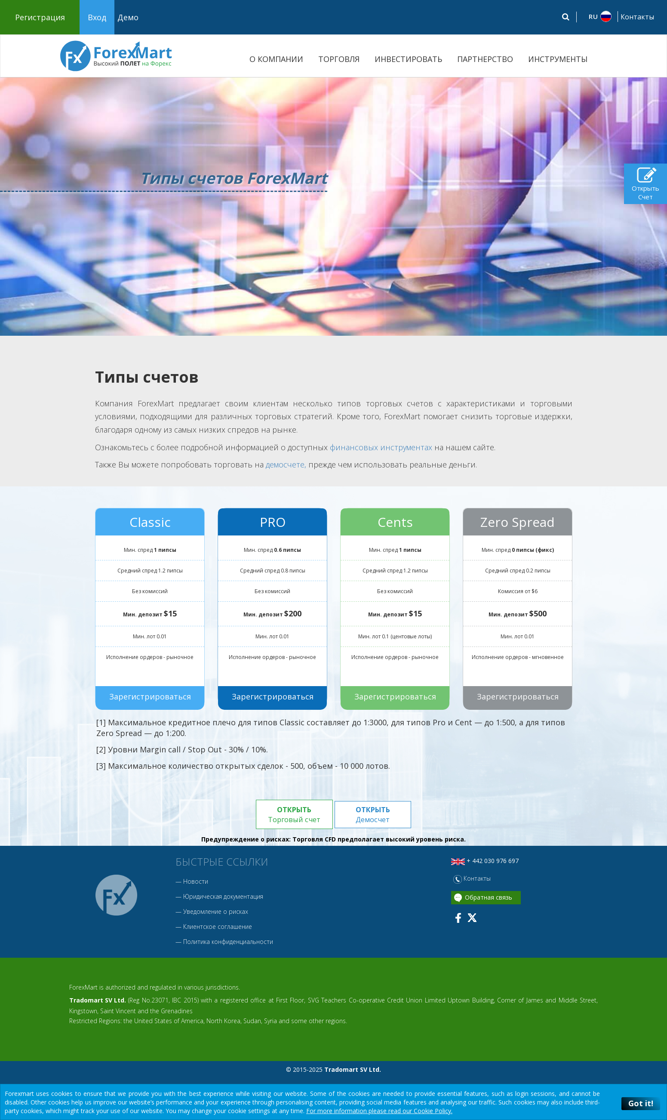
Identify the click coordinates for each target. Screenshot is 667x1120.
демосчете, (286, 464)
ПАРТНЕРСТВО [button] (485, 59)
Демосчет (373, 814)
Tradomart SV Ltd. (97, 1000)
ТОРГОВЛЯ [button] (339, 59)
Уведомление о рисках (215, 912)
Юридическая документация (223, 897)
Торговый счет (293, 814)
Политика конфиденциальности (228, 942)
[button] (596, 16)
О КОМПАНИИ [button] (276, 59)
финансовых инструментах (381, 447)
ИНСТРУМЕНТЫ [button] (557, 59)
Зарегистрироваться (150, 696)
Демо (127, 17)
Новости (195, 882)
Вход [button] (97, 17)
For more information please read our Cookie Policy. (379, 1111)
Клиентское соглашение (217, 927)
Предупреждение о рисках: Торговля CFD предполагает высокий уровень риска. (333, 840)
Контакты (637, 17)
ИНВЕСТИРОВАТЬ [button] (408, 59)
